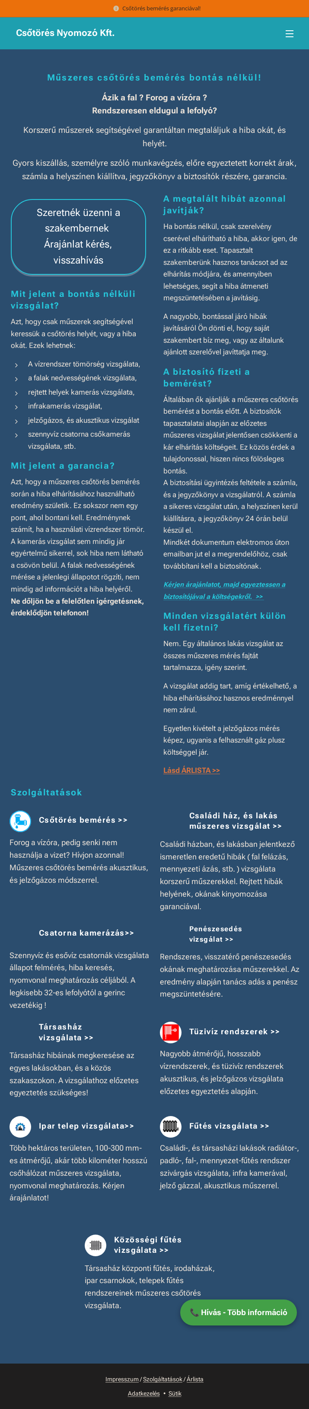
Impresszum (122, 1379)
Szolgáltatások (162, 1379)
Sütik (175, 1393)
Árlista (195, 1379)
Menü (289, 33)
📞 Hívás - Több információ (238, 1312)
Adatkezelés (144, 1393)
